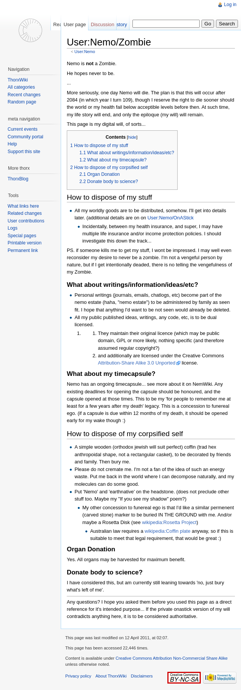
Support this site (24, 151)
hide (132, 137)
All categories (21, 87)
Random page (22, 102)
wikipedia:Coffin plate (168, 531)
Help (12, 144)
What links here (23, 206)
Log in (230, 4)
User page (74, 24)
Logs (12, 228)
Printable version (24, 243)
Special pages (22, 235)
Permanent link (23, 250)
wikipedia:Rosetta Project (169, 522)
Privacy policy (78, 676)
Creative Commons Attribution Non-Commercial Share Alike (171, 658)
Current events (23, 129)
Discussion (102, 24)
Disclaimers (142, 676)
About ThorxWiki (111, 676)
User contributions (26, 221)
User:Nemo (84, 51)
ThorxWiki (18, 80)
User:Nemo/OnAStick (171, 218)
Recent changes (24, 94)
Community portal (25, 136)
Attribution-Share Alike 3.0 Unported (136, 363)
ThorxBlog (18, 178)
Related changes (25, 213)
